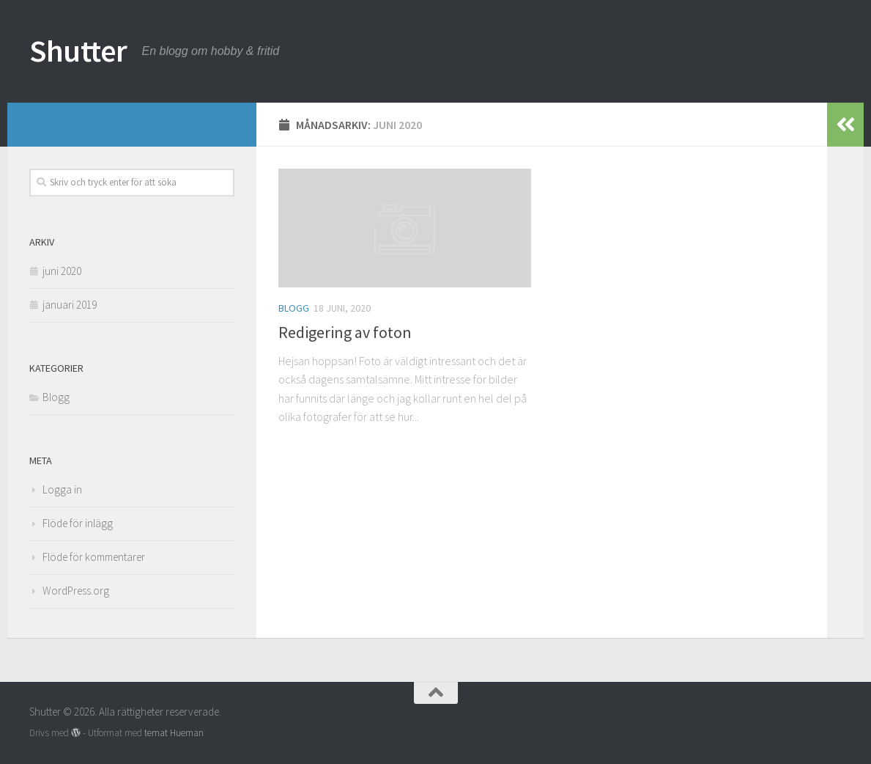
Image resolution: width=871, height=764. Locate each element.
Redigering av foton (345, 332)
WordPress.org (75, 591)
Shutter (78, 51)
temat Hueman (174, 733)
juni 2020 (61, 271)
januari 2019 (69, 305)
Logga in (62, 489)
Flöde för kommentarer (93, 557)
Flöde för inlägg (77, 523)
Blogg (293, 308)
